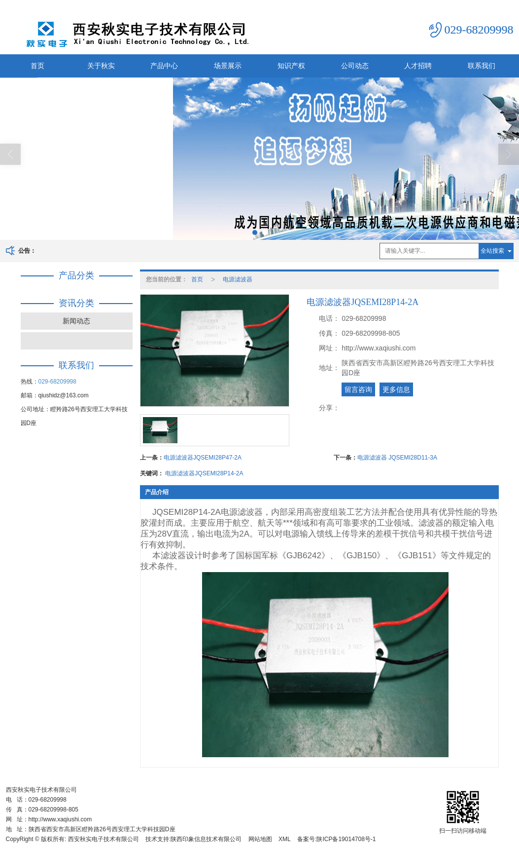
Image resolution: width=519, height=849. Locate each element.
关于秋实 (101, 66)
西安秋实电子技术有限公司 (103, 839)
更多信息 (396, 389)
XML (284, 839)
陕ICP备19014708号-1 (346, 839)
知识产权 (291, 66)
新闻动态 (76, 321)
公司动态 (355, 66)
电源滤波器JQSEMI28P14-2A (204, 473)
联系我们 (481, 66)
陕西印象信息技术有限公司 (206, 839)
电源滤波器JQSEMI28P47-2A (203, 457)
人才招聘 (418, 66)
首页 (37, 66)
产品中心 (164, 66)
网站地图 (260, 839)
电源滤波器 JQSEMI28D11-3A (397, 457)
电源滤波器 (237, 279)
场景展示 (228, 66)
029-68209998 (57, 381)
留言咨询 (358, 389)
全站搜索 (492, 250)
